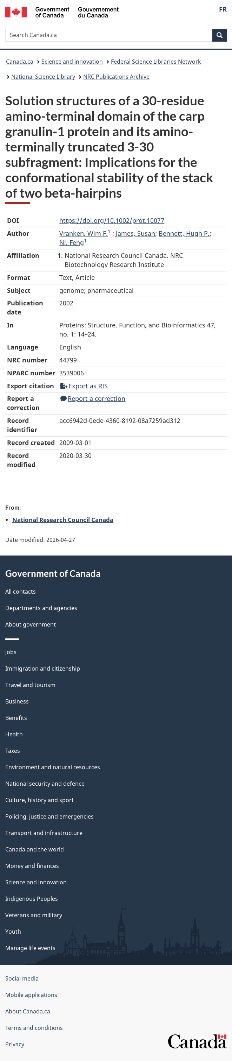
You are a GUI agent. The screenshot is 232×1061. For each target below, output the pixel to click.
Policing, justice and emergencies (49, 816)
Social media (22, 978)
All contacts (20, 591)
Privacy (14, 1044)
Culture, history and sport (39, 800)
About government (30, 624)
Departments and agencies (41, 608)
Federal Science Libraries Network (156, 61)
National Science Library (43, 76)
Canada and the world (34, 849)
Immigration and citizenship (42, 668)
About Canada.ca (27, 1011)
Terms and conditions (34, 1028)
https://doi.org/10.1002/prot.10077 (111, 220)
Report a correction (92, 398)
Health (14, 734)
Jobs (10, 652)
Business (17, 701)
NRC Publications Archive (116, 76)
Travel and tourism (30, 685)
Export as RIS (84, 386)
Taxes (12, 751)
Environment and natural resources (52, 767)
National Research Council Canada (62, 519)
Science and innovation (72, 61)
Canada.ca (19, 61)
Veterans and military (33, 915)
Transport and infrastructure (43, 833)
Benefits (16, 718)
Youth (13, 931)
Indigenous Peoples (31, 899)
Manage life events (30, 948)
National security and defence (45, 783)
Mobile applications (31, 995)
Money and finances (32, 866)
